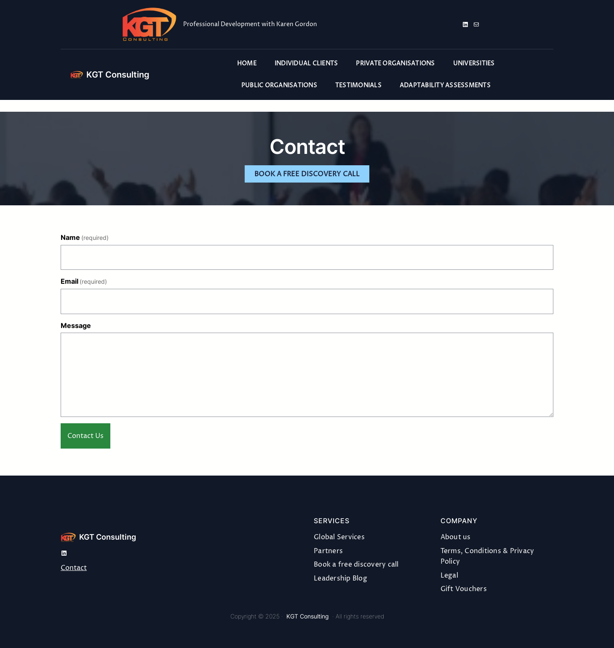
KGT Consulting (117, 75)
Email (84, 281)
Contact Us (85, 436)
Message (76, 325)
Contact (74, 568)
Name (85, 237)
